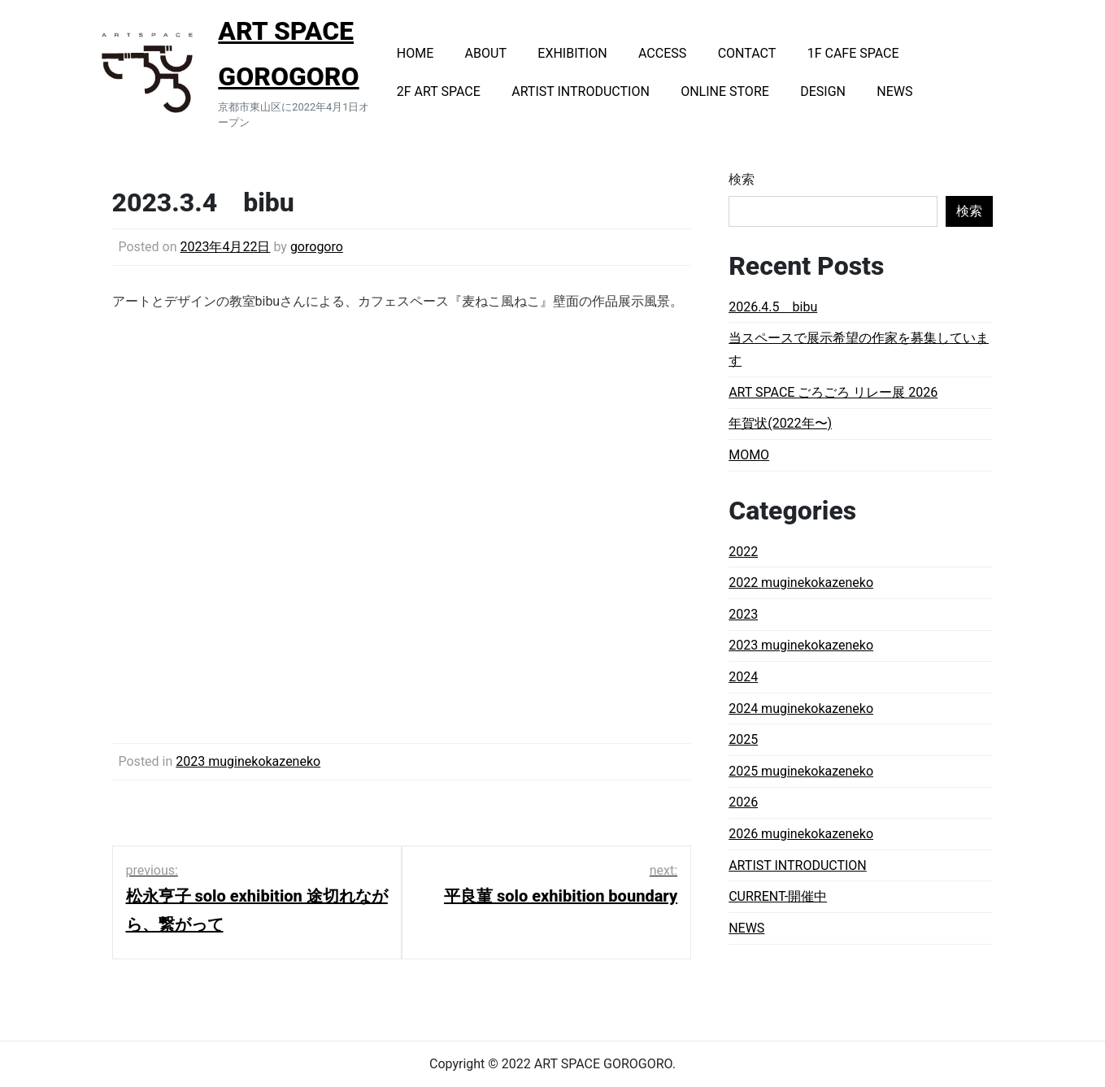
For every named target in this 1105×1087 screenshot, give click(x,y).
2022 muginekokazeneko (801, 582)
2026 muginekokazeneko (801, 833)
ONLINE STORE (725, 91)
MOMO (749, 455)
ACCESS (662, 53)
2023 (743, 614)
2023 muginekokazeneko (248, 761)
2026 (743, 802)
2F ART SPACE (439, 91)
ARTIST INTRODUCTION (580, 91)
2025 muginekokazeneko (801, 771)
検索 (742, 179)
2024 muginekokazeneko (801, 708)
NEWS (894, 91)
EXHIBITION (572, 53)
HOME (415, 53)
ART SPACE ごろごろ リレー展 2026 (833, 392)
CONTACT (747, 53)
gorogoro (316, 246)
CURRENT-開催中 (778, 896)
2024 (743, 677)
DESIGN (823, 91)
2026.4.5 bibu (773, 307)
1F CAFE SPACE (853, 53)
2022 (743, 551)
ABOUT (486, 53)
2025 (743, 739)
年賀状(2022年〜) (780, 423)
